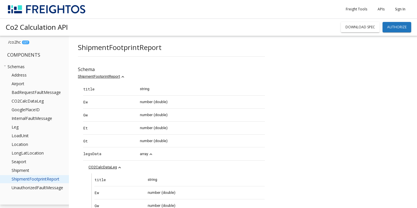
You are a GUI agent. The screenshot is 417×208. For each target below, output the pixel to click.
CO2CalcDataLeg (115, 167)
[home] (46, 9)
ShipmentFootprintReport (111, 76)
